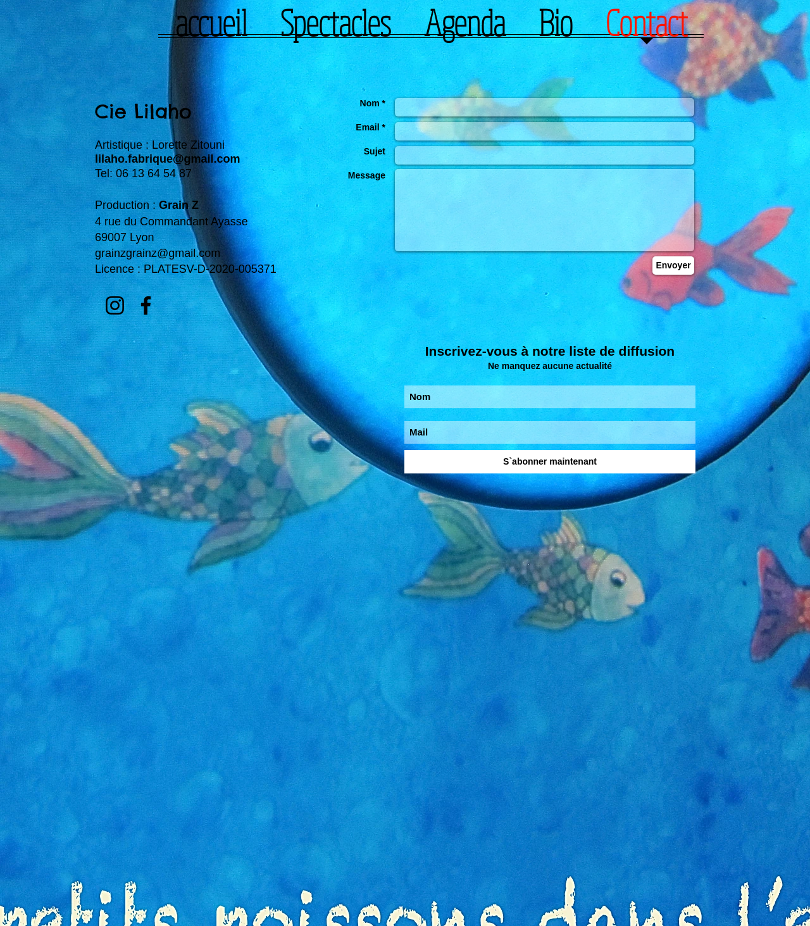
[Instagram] (115, 305)
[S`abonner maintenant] (549, 461)
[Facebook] (146, 305)
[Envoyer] (673, 265)
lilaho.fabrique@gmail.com (167, 159)
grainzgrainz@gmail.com (157, 253)
